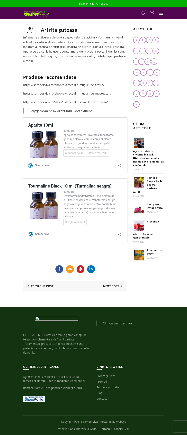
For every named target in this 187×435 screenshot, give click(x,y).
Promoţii (102, 381)
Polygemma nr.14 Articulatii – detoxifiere (60, 111)
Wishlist (145, 11)
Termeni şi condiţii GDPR (115, 429)
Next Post (111, 286)
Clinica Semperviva (117, 323)
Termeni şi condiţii (108, 387)
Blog (99, 393)
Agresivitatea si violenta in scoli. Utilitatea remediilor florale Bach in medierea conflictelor (148, 158)
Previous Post (42, 286)
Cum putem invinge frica (155, 206)
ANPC (94, 429)
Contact (102, 398)
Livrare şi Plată (106, 376)
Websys (121, 421)
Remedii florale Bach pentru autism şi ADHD (147, 185)
